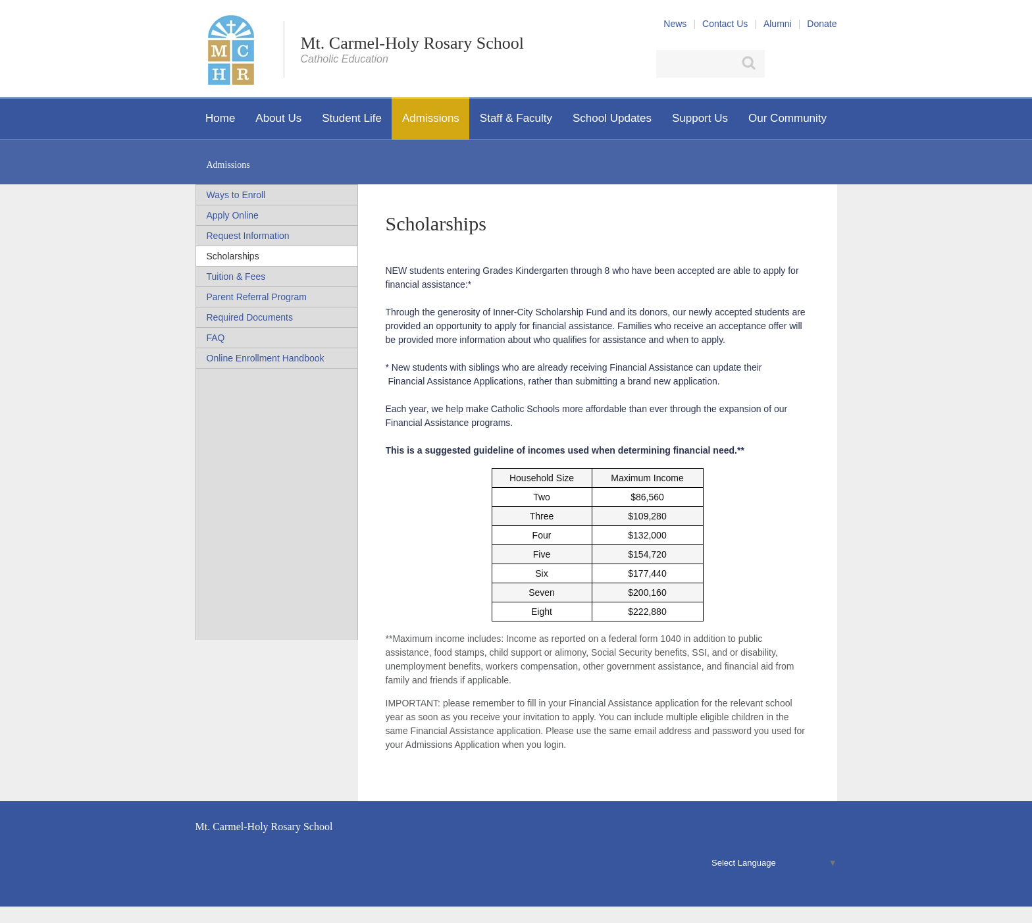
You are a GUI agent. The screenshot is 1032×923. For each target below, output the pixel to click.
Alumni (777, 23)
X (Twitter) (803, 64)
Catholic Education (344, 59)
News (674, 23)
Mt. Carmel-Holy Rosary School (412, 43)
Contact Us (725, 23)
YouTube (829, 64)
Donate (822, 23)
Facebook (780, 64)
